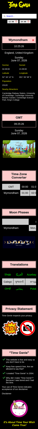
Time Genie (19, 5)
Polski (33, 288)
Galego (8, 281)
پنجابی (19, 288)
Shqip (7, 274)
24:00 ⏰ (25, 22)
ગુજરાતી (19, 281)
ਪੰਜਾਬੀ (8, 288)
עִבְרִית (33, 281)
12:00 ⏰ (13, 22)
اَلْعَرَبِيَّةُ (19, 274)
